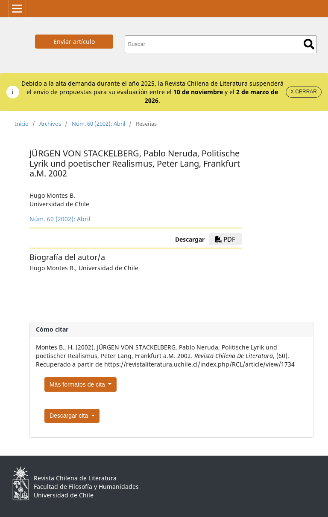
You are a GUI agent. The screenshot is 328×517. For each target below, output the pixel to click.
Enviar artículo (74, 42)
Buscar (309, 44)
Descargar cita (70, 415)
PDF (225, 239)
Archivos (50, 123)
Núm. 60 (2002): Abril (98, 123)
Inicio (22, 123)
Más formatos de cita (78, 384)
